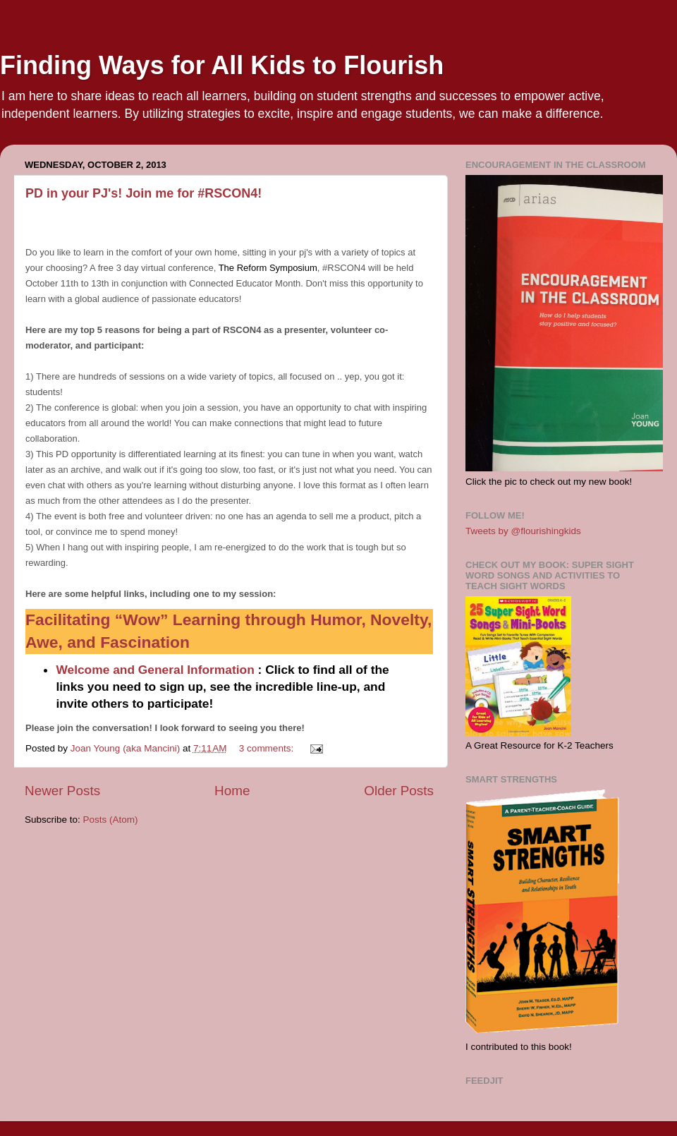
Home (232, 790)
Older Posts (399, 790)
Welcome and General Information (155, 670)
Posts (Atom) (110, 819)
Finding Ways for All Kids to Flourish (222, 65)
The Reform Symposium (268, 267)
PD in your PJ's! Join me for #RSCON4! (143, 193)
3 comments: (267, 748)
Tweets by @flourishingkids (523, 531)
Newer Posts (62, 790)
